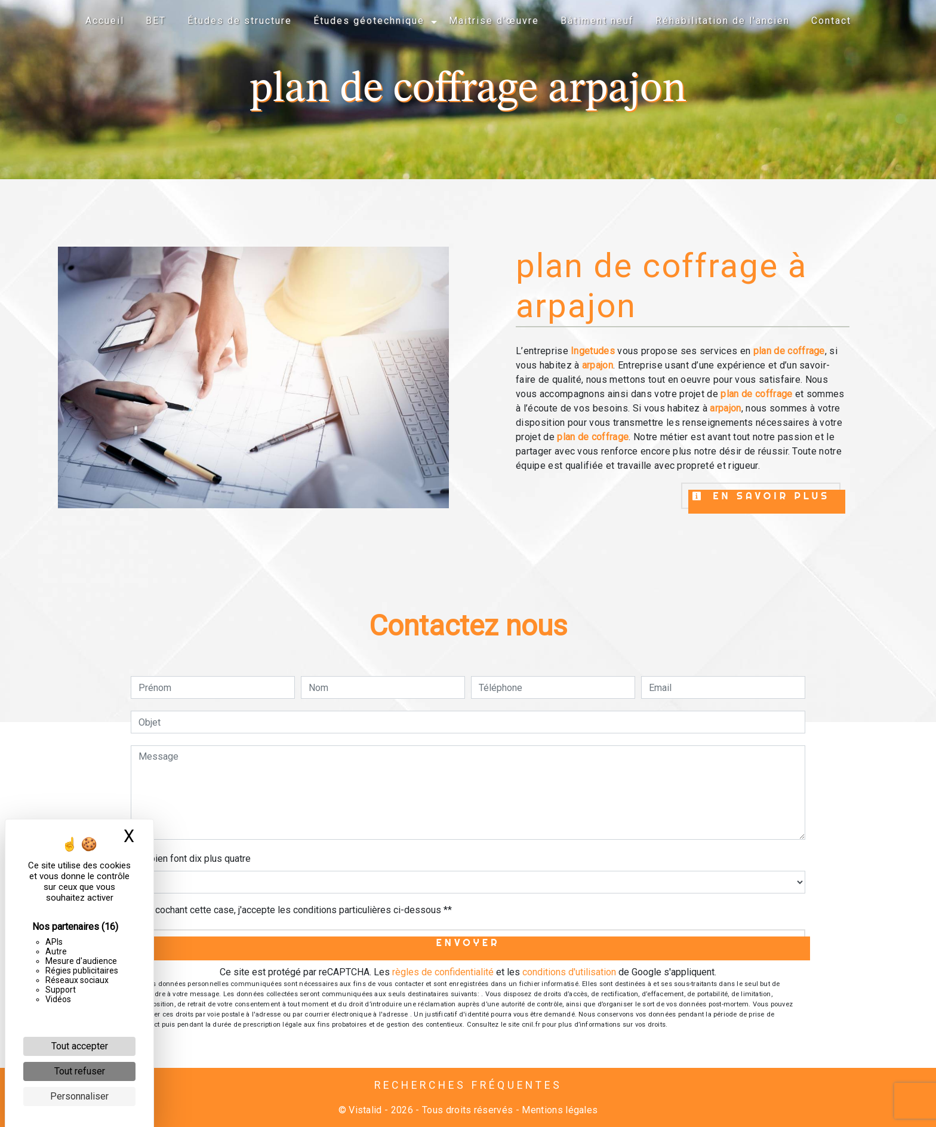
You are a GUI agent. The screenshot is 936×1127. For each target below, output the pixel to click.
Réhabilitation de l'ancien (722, 20)
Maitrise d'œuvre (494, 20)
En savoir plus (761, 496)
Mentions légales (558, 1110)
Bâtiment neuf (597, 20)
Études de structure (239, 20)
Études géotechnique (368, 20)
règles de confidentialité (443, 972)
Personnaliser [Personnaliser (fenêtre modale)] (79, 1096)
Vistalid (365, 1110)
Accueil (104, 20)
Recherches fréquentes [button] (468, 1085)
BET (156, 20)
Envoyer (468, 942)
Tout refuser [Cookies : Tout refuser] (79, 1071)
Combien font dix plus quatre (191, 858)
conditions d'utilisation (569, 972)
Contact (831, 20)
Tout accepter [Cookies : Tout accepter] (79, 1046)
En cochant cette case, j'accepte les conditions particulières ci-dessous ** (297, 910)
